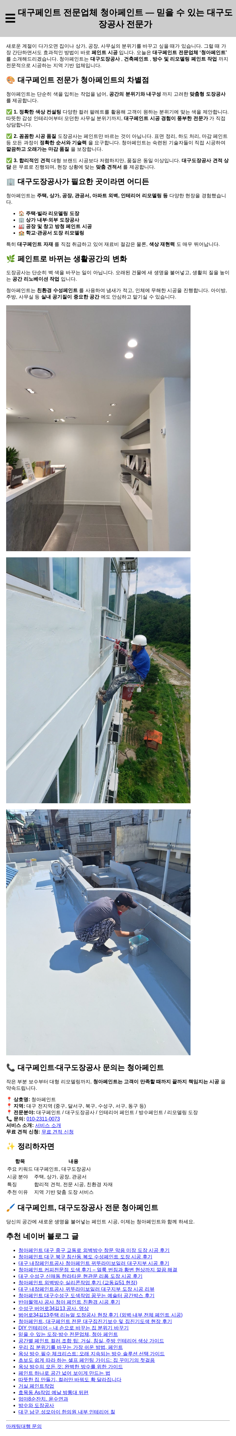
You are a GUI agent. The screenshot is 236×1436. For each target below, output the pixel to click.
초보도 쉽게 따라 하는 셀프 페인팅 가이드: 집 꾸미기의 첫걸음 (86, 1360)
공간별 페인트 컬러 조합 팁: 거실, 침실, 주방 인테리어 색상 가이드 (91, 1340)
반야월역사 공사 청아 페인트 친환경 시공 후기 (69, 1302)
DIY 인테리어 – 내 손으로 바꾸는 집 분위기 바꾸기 (73, 1327)
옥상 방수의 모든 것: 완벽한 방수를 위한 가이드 (70, 1366)
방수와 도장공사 (36, 1405)
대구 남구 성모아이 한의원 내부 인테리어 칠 (66, 1411)
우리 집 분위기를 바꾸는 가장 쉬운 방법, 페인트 (70, 1347)
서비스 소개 (48, 1125)
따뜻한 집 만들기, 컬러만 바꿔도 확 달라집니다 (69, 1379)
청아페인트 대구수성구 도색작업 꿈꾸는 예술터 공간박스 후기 (86, 1295)
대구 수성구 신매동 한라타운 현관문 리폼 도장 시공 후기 (80, 1276)
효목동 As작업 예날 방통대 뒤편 (53, 1392)
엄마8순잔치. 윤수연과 (43, 1399)
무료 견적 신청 (57, 1131)
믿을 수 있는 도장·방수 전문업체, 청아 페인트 (68, 1334)
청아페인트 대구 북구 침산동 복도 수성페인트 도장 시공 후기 (85, 1256)
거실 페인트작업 (36, 1386)
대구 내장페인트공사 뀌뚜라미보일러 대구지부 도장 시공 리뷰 (86, 1289)
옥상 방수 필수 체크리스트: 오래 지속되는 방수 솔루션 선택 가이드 (91, 1353)
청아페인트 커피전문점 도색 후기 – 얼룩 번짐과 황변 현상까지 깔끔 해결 (97, 1269)
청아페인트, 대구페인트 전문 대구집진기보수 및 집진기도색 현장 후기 (95, 1321)
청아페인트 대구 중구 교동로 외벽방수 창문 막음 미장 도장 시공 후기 (94, 1250)
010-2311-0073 (43, 1118)
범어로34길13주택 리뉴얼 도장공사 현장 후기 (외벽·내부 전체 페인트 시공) (100, 1315)
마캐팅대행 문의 (24, 1426)
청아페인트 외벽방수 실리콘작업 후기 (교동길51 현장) (77, 1282)
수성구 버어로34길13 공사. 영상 (53, 1308)
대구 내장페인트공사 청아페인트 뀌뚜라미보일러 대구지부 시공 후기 (93, 1263)
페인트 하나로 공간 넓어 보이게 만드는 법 (64, 1373)
